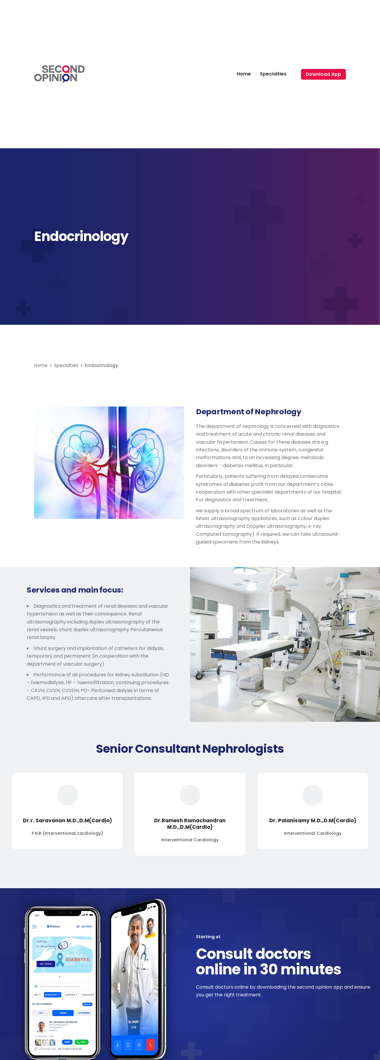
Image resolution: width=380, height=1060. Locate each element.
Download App (323, 74)
